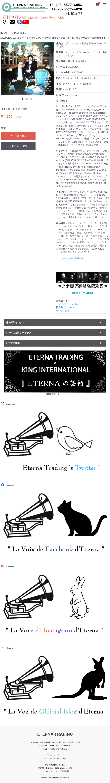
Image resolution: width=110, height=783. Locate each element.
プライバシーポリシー (55, 755)
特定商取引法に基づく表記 (55, 758)
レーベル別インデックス (18, 332)
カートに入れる (18, 136)
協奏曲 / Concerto (65, 307)
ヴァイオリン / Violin (67, 304)
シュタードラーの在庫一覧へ (71, 258)
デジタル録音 (63, 310)
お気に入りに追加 (18, 146)
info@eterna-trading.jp (58, 749)
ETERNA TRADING (55, 734)
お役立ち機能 (13, 343)
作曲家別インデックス (17, 322)
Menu (105, 2)
